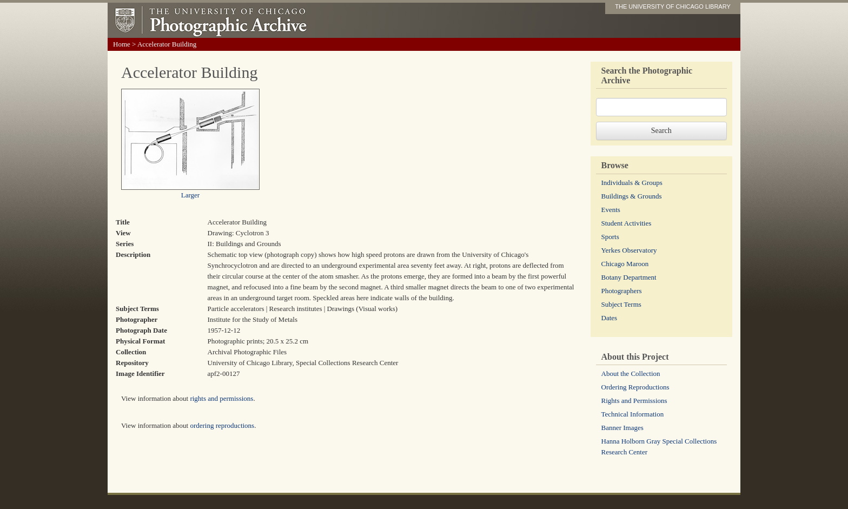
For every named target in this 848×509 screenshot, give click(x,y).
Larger (190, 195)
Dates (609, 318)
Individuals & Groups (631, 183)
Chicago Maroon (625, 264)
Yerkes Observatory (629, 250)
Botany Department (629, 277)
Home (121, 44)
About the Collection (630, 373)
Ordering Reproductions (635, 387)
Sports (610, 237)
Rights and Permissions (634, 400)
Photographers (621, 291)
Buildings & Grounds (631, 196)
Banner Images (622, 428)
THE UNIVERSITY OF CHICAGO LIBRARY (673, 6)
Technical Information (632, 414)
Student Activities (626, 223)
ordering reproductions (222, 425)
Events (610, 210)
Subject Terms (621, 304)
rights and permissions (221, 398)
